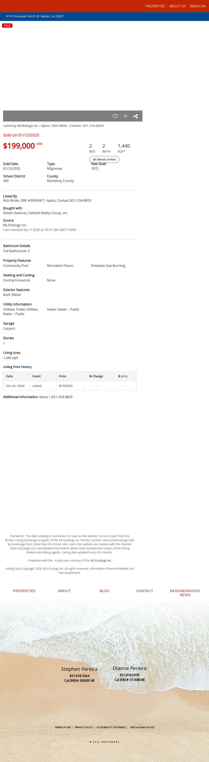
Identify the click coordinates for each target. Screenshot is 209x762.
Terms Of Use (62, 727)
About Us (177, 6)
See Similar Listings (104, 159)
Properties (155, 6)
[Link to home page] (5, 6)
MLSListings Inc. (101, 560)
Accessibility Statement (111, 727)
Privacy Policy (83, 727)
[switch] (115, 116)
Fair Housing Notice (142, 727)
